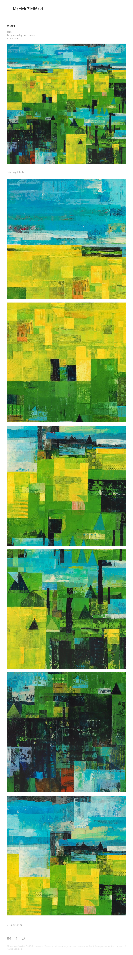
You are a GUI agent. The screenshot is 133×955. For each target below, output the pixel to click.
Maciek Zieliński (28, 9)
